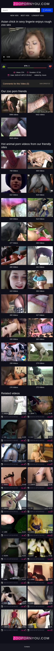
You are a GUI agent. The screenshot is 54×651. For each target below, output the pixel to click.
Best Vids (25, 15)
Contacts (27, 647)
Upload (47, 10)
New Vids (14, 15)
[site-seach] (38, 10)
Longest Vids (38, 15)
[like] (3, 66)
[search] (20, 10)
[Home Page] (27, 4)
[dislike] (50, 66)
